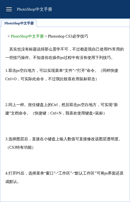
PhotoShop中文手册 (27, 36)
